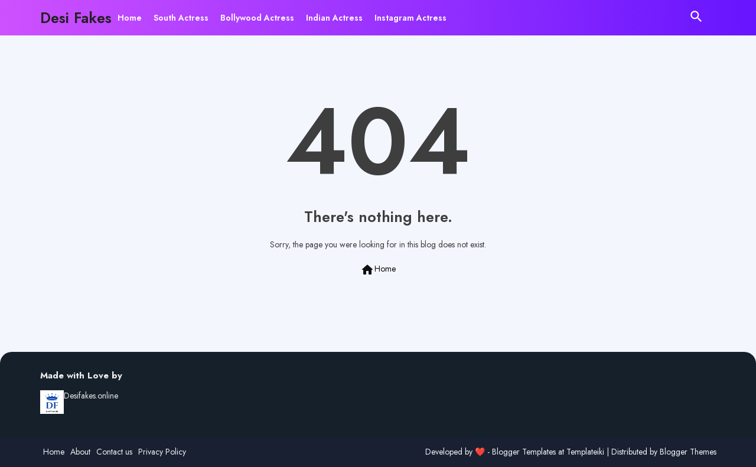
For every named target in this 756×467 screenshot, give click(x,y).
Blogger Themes (688, 452)
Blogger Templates (524, 452)
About (80, 452)
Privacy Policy (162, 452)
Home (130, 18)
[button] (696, 16)
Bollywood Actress (257, 18)
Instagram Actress (410, 18)
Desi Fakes (76, 17)
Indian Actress (334, 18)
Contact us (114, 452)
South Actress (181, 18)
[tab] (130, 17)
